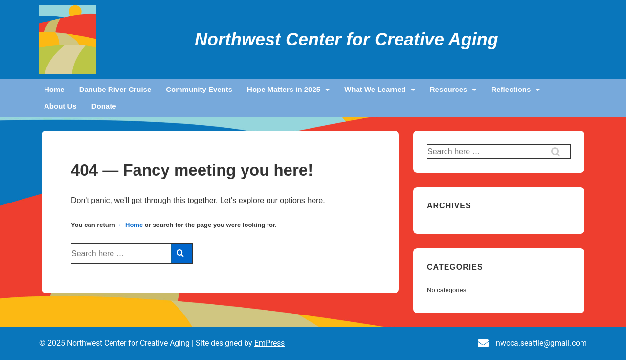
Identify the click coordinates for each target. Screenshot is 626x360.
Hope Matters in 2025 (288, 89)
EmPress (269, 343)
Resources (453, 89)
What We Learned (379, 89)
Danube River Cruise (115, 89)
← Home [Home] (130, 224)
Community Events (199, 89)
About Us (60, 106)
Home (54, 89)
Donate (103, 106)
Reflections (515, 89)
